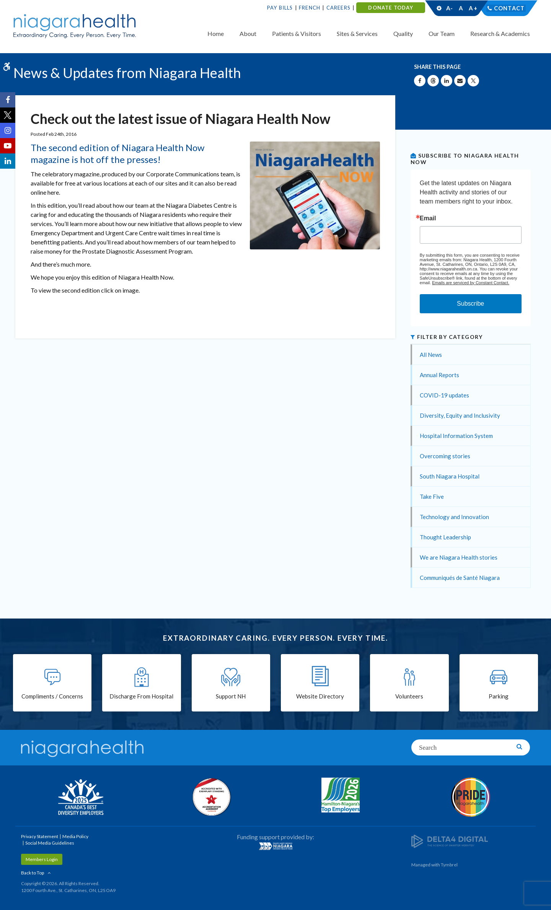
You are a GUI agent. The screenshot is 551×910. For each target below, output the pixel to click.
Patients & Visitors (296, 33)
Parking (499, 696)
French (309, 8)
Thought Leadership (445, 537)
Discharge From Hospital (141, 696)
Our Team (442, 33)
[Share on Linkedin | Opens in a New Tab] (446, 80)
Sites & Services (357, 33)
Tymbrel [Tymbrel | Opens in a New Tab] (449, 865)
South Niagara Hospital (449, 476)
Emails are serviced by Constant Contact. (470, 282)
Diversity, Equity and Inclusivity (460, 415)
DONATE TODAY (390, 8)
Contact (509, 8)
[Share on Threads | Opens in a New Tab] (433, 80)
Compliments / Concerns (52, 696)
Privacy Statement (39, 836)
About (248, 33)
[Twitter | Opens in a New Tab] (7, 115)
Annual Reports (439, 374)
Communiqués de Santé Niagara (460, 577)
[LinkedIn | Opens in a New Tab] (7, 161)
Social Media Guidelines (49, 843)
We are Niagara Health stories (458, 557)
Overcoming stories (445, 456)
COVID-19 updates (444, 395)
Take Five (432, 496)
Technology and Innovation (454, 516)
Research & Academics (500, 33)
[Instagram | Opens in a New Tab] (7, 130)
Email (428, 218)
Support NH (231, 696)
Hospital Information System (456, 435)
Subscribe (470, 303)
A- (449, 8)
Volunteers (409, 696)
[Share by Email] (460, 80)
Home (215, 33)
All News (431, 354)
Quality (403, 33)
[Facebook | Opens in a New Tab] (7, 99)
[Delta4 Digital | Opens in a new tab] (449, 840)
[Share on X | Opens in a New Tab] (473, 80)
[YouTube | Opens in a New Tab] (7, 145)
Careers (338, 8)
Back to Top (32, 873)
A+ (472, 8)
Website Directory (320, 696)
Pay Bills (280, 8)
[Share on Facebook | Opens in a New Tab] (419, 80)
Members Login (42, 859)
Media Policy (75, 836)
